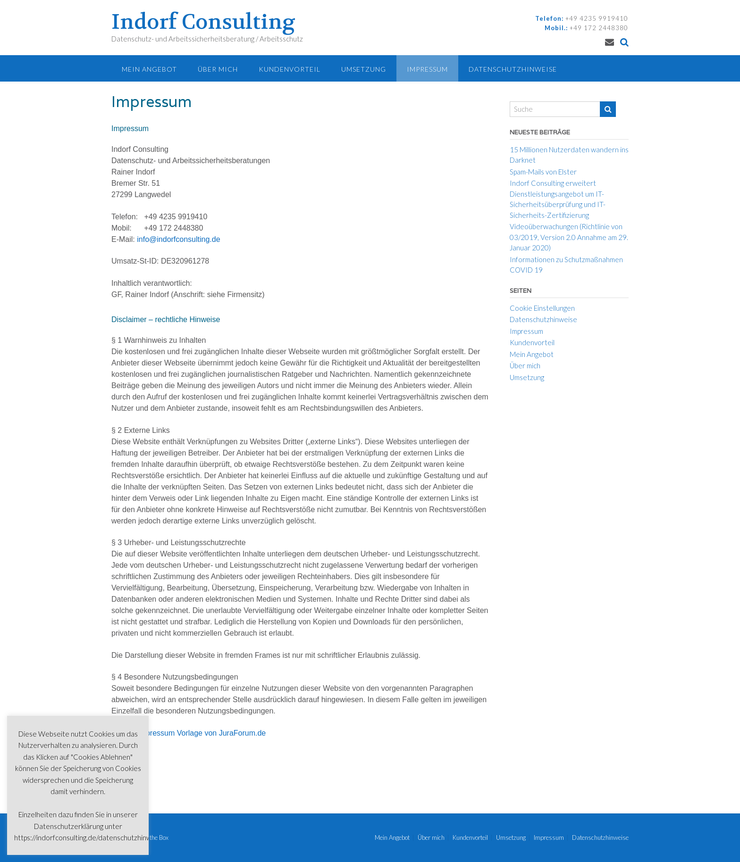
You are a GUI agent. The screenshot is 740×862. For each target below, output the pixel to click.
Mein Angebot (149, 69)
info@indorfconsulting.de (178, 239)
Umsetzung (363, 69)
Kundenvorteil (289, 69)
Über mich (218, 69)
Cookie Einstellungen (542, 308)
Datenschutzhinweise (513, 69)
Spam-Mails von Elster (543, 171)
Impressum (427, 69)
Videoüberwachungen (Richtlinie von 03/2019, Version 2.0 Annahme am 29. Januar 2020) (569, 237)
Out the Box (153, 837)
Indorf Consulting (203, 21)
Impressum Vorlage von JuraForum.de (201, 733)
